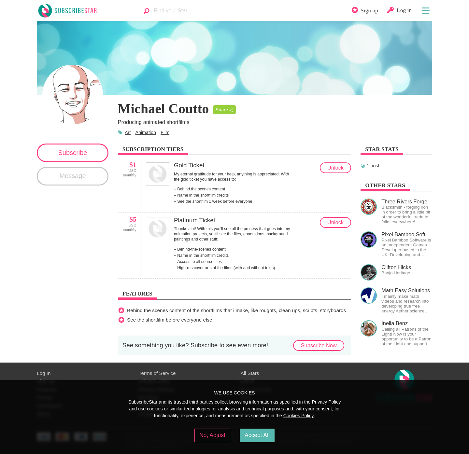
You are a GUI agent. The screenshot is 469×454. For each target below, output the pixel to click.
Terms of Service (157, 373)
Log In (43, 373)
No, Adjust (212, 435)
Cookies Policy (298, 415)
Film (165, 132)
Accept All (257, 435)
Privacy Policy (326, 402)
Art (128, 132)
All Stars (250, 373)
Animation (145, 132)
